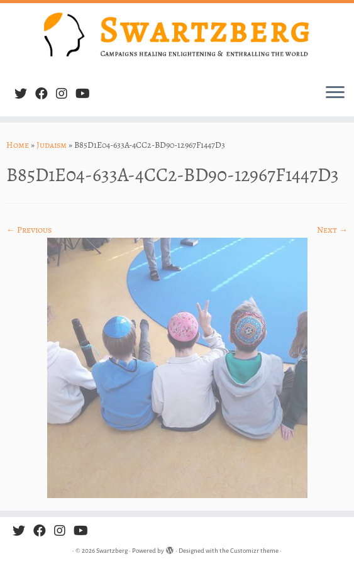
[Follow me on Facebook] (45, 94)
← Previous (29, 230)
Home (17, 145)
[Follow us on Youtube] (86, 94)
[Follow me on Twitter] (24, 94)
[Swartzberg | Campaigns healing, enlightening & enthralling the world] (177, 38)
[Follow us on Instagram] (65, 94)
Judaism (51, 145)
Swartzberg (112, 550)
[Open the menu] (335, 93)
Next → (332, 230)
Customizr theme (254, 550)
